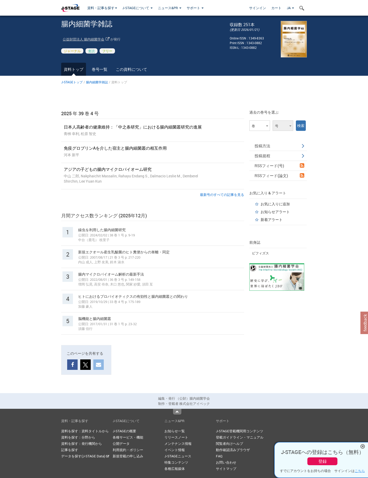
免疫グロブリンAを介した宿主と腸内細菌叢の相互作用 (115, 148)
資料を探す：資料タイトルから (85, 431)
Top (177, 412)
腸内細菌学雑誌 (97, 82)
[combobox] (259, 125)
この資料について (131, 69)
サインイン (257, 7)
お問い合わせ (226, 462)
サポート (195, 7)
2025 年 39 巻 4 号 (80, 113)
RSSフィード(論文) (279, 175)
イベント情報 (174, 449)
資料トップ (73, 69)
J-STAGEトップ (72, 82)
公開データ (121, 443)
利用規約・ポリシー (128, 449)
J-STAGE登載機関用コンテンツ (239, 431)
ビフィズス (260, 253)
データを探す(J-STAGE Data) (85, 456)
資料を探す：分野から (78, 437)
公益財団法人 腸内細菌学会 (83, 39)
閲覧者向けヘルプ (229, 443)
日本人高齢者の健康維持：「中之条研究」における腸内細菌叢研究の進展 (133, 127)
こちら (360, 470)
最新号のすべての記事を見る (222, 194)
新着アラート (272, 219)
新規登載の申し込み (128, 456)
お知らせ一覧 (174, 431)
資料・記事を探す (102, 7)
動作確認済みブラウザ (233, 449)
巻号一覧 (99, 69)
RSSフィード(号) (279, 165)
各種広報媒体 (174, 468)
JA (290, 7)
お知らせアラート (275, 211)
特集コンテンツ (176, 462)
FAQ (219, 456)
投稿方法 (279, 145)
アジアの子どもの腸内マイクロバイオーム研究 (108, 169)
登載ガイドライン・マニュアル (239, 437)
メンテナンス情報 (178, 443)
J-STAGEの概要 (124, 431)
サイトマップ (226, 468)
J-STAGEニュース (177, 456)
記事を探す (69, 449)
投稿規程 (279, 155)
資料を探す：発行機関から (81, 443)
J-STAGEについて (137, 7)
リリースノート (176, 437)
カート (276, 7)
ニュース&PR (169, 7)
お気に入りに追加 (275, 203)
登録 (322, 461)
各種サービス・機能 (128, 437)
